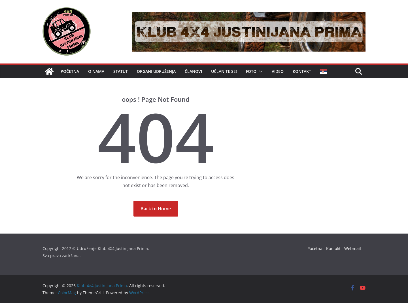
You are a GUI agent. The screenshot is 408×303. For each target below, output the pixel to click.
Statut (120, 71)
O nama (96, 71)
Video (278, 71)
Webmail (352, 248)
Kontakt (302, 71)
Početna (70, 71)
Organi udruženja (156, 71)
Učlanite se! (224, 71)
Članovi (193, 71)
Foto (251, 71)
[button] (259, 71)
